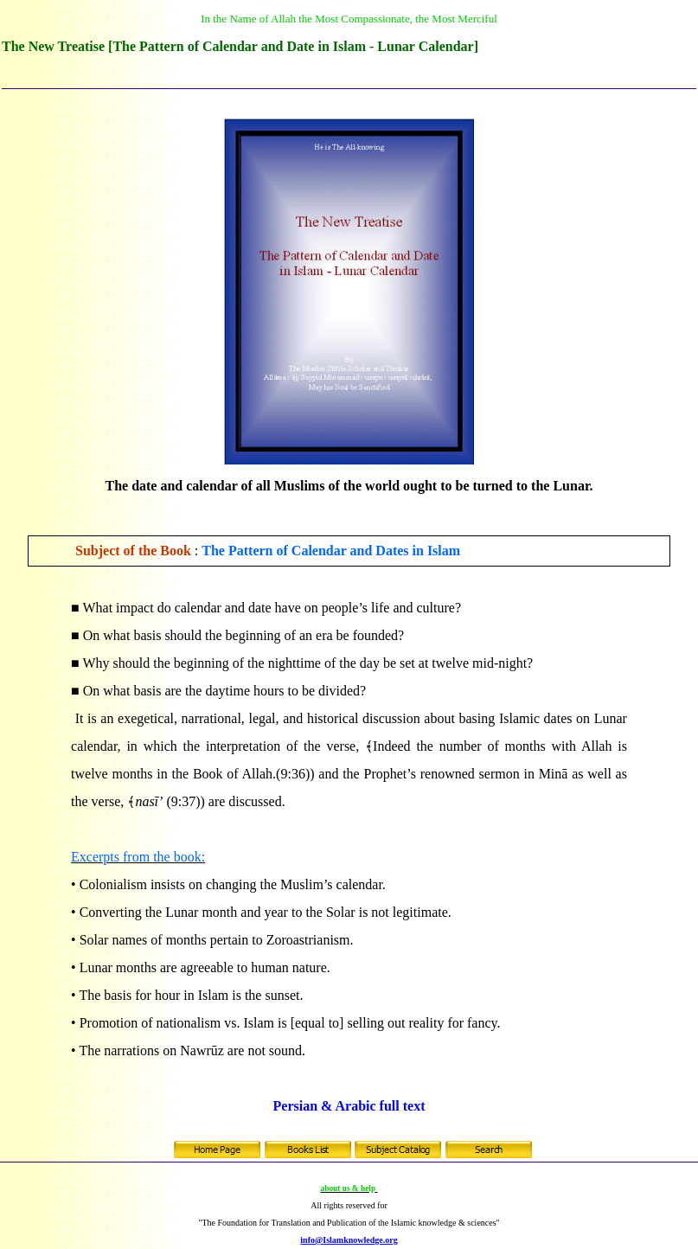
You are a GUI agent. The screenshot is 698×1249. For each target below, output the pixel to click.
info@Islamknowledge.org (348, 1240)
